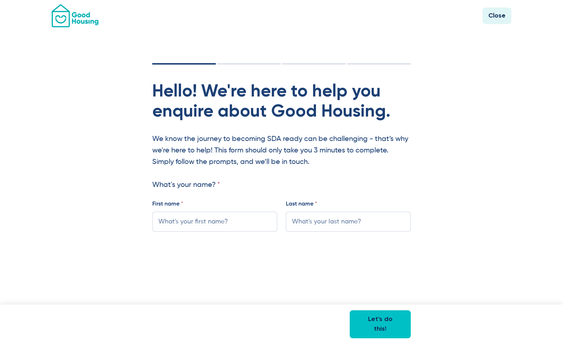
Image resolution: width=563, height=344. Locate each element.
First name (167, 204)
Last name (301, 204)
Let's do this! (380, 324)
